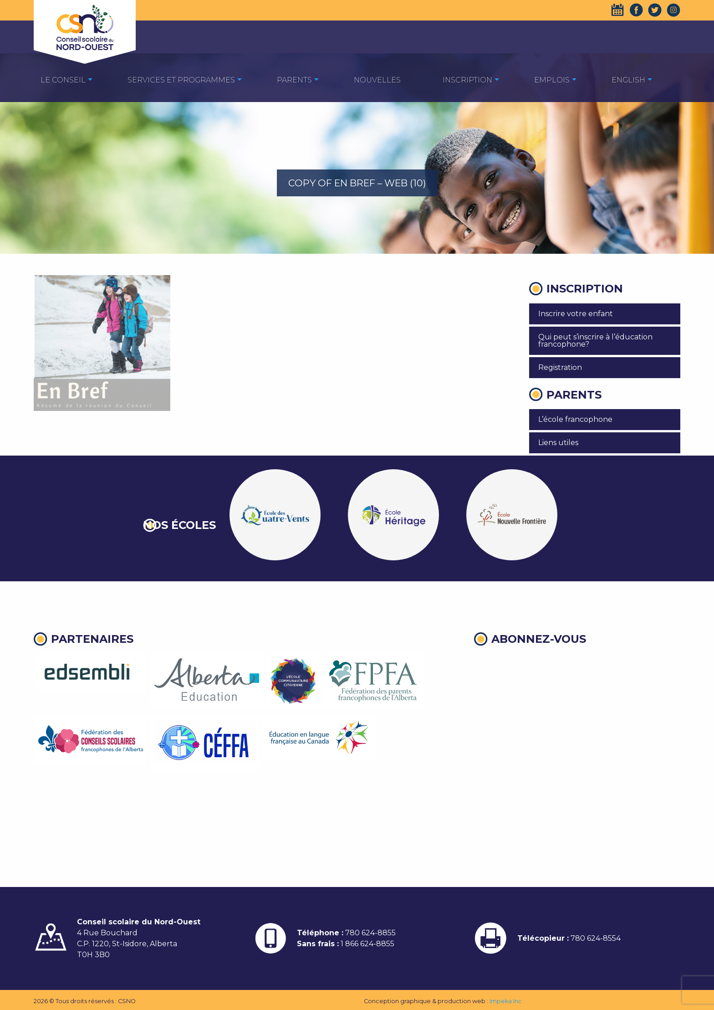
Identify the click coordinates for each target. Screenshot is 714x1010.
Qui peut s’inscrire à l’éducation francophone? (595, 341)
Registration (560, 367)
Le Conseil (63, 80)
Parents (294, 80)
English (628, 80)
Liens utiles (558, 442)
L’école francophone (575, 419)
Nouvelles (377, 80)
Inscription (467, 80)
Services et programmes (181, 80)
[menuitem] (63, 79)
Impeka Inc (506, 1001)
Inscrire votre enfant (575, 313)
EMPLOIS (552, 80)
